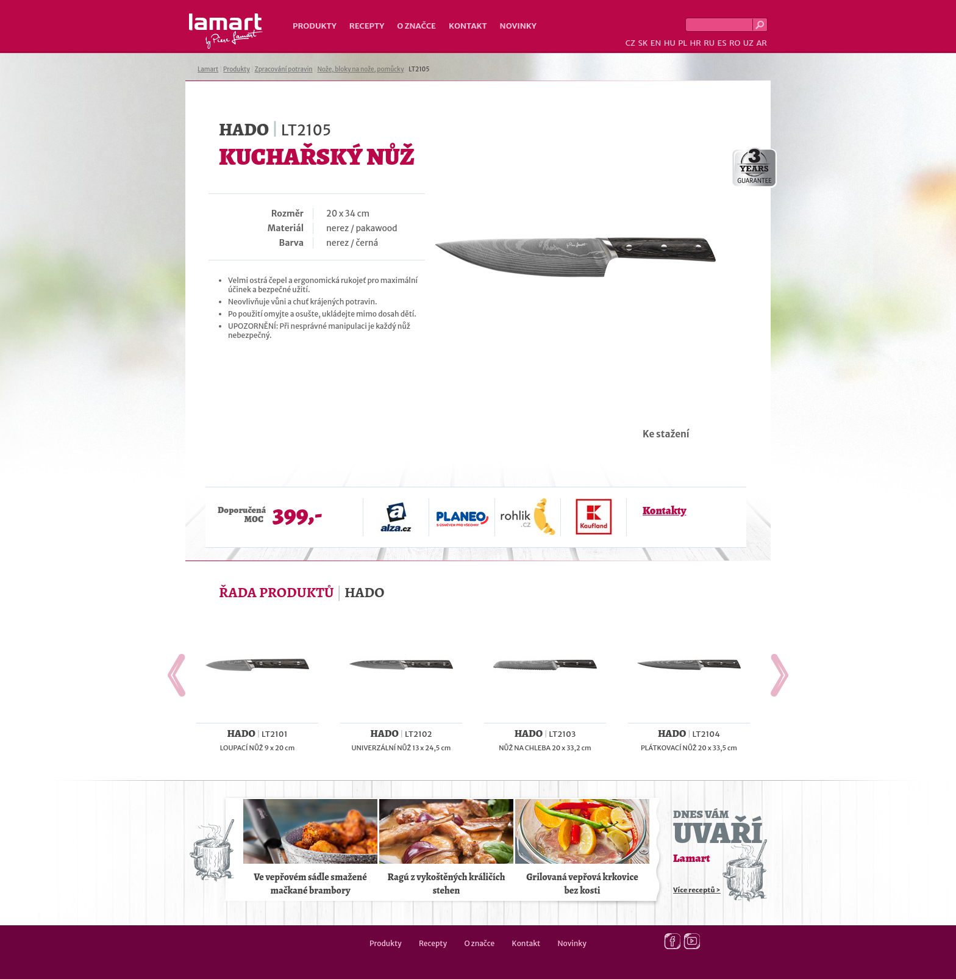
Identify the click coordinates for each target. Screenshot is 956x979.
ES (722, 43)
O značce (416, 26)
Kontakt (468, 26)
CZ (630, 43)
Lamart (225, 31)
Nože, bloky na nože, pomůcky (360, 69)
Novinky (518, 26)
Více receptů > (697, 890)
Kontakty (664, 510)
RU (709, 43)
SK (642, 43)
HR (695, 43)
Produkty (315, 26)
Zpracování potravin (284, 69)
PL (682, 43)
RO (734, 43)
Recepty (366, 26)
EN (656, 43)
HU (670, 43)
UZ (748, 43)
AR (761, 43)
